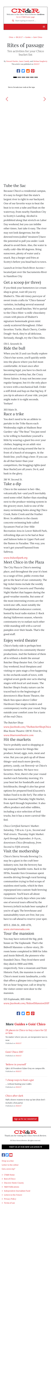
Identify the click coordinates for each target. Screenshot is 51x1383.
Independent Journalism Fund (17, 1191)
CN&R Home (9, 1175)
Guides (28, 37)
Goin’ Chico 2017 (14, 1051)
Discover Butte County (14, 1183)
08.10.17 (19, 37)
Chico (11, 37)
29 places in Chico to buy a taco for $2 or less (26, 1031)
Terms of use (9, 1203)
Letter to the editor (10, 1165)
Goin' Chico (37, 37)
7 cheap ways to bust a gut (19, 1079)
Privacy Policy (10, 1199)
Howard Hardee (12, 61)
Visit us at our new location (25, 1147)
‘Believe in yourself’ (15, 1064)
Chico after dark (14, 1095)
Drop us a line (8, 1161)
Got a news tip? (8, 1169)
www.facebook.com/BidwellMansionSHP (26, 1003)
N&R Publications (11, 1187)
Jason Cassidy (24, 61)
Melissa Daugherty (40, 61)
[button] (44, 26)
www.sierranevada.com (17, 929)
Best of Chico (9, 1179)
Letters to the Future (13, 1195)
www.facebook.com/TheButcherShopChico (27, 726)
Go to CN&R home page (25, 17)
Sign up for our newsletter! (25, 1119)
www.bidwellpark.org (15, 557)
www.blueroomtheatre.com (18, 735)
